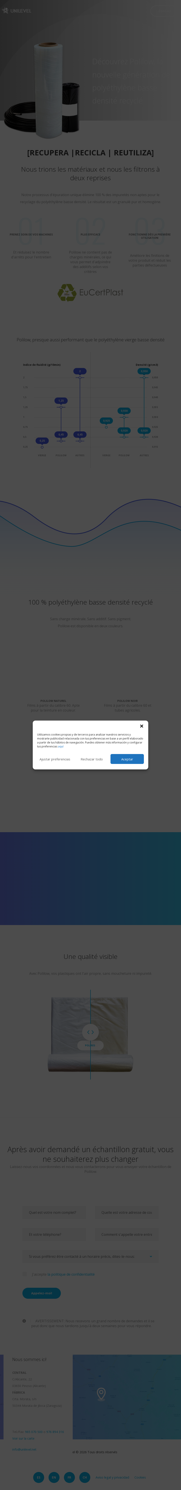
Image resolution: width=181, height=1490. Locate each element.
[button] (141, 726)
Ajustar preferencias (55, 759)
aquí (60, 746)
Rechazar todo (92, 759)
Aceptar (127, 759)
